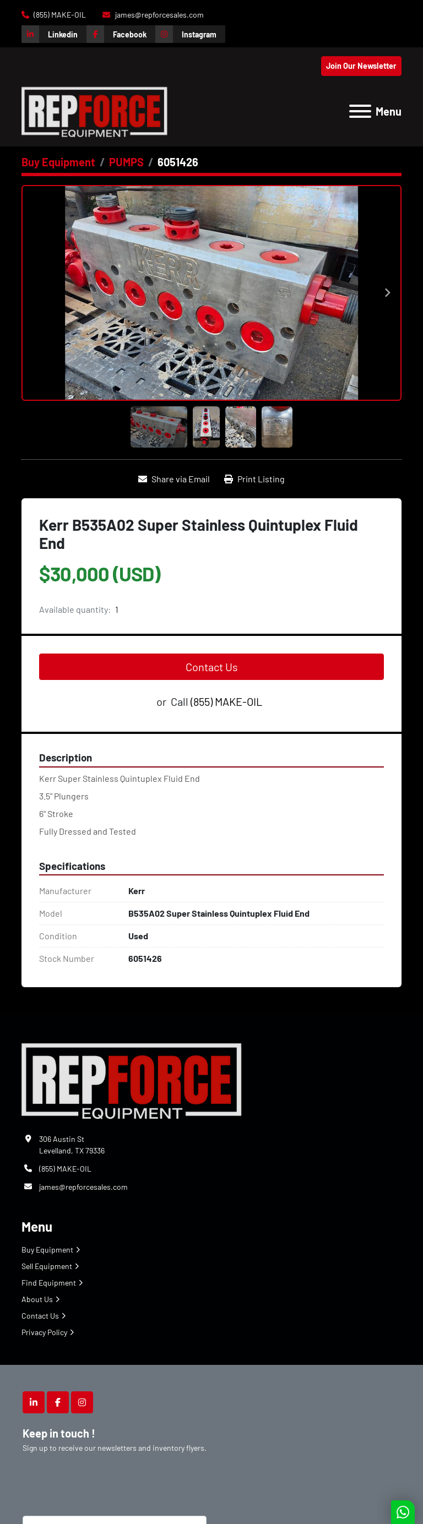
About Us (37, 1299)
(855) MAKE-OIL (59, 14)
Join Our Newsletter (361, 65)
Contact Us (212, 666)
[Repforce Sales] (131, 1079)
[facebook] (120, 34)
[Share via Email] (174, 479)
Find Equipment (48, 1282)
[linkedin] (53, 34)
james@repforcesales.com (158, 14)
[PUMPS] (126, 161)
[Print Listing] (254, 479)
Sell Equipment (46, 1266)
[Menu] (360, 111)
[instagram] (190, 34)
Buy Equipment (47, 1249)
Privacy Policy (44, 1332)
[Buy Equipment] (58, 161)
